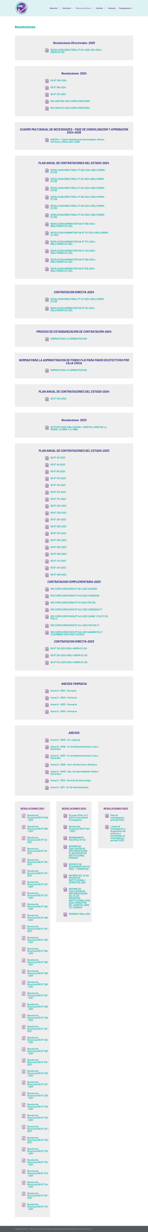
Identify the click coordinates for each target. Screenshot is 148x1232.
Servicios (66, 8)
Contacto (112, 8)
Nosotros (53, 8)
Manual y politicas (83, 8)
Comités (99, 8)
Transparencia (125, 8)
